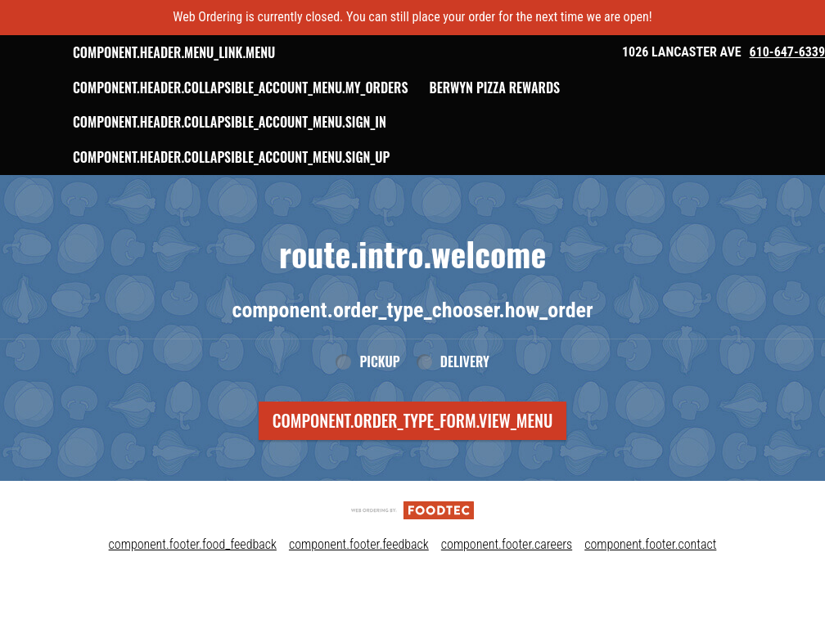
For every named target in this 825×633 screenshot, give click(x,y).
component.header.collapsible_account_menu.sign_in (318, 157)
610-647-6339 (787, 52)
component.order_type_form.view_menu (413, 455)
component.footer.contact (650, 579)
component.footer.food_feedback (193, 579)
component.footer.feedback (359, 579)
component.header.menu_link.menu (262, 52)
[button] (71, 69)
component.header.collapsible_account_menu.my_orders (328, 87)
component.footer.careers (506, 579)
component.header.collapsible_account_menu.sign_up (319, 192)
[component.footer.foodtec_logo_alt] (412, 544)
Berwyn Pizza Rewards (226, 122)
